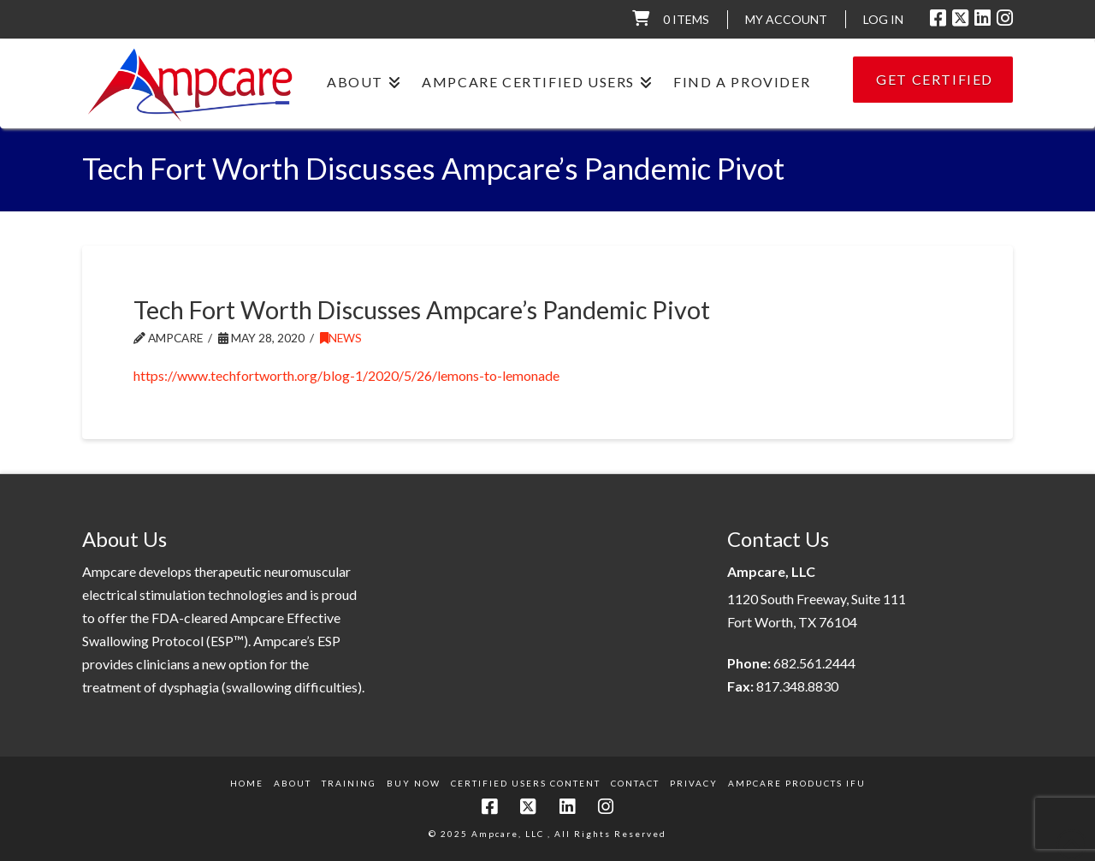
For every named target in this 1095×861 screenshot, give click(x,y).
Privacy (694, 783)
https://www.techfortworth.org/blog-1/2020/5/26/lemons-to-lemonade (346, 375)
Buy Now (414, 783)
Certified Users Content (526, 783)
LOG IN (883, 19)
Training (349, 783)
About (292, 783)
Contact (635, 783)
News (341, 337)
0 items (686, 19)
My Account (786, 19)
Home (246, 783)
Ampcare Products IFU (797, 783)
